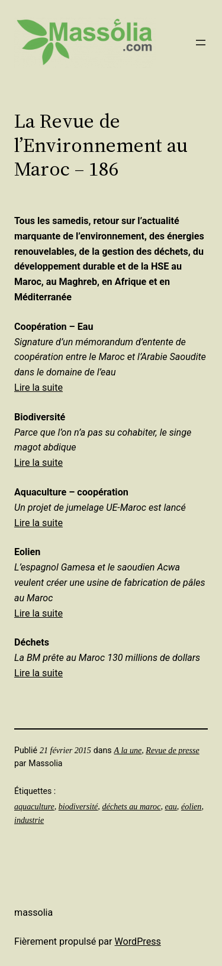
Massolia (33, 912)
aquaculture (34, 806)
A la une (128, 750)
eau (170, 806)
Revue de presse (172, 750)
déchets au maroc (131, 806)
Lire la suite (38, 387)
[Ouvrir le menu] (201, 42)
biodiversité (78, 806)
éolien (191, 806)
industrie (29, 820)
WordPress (138, 941)
